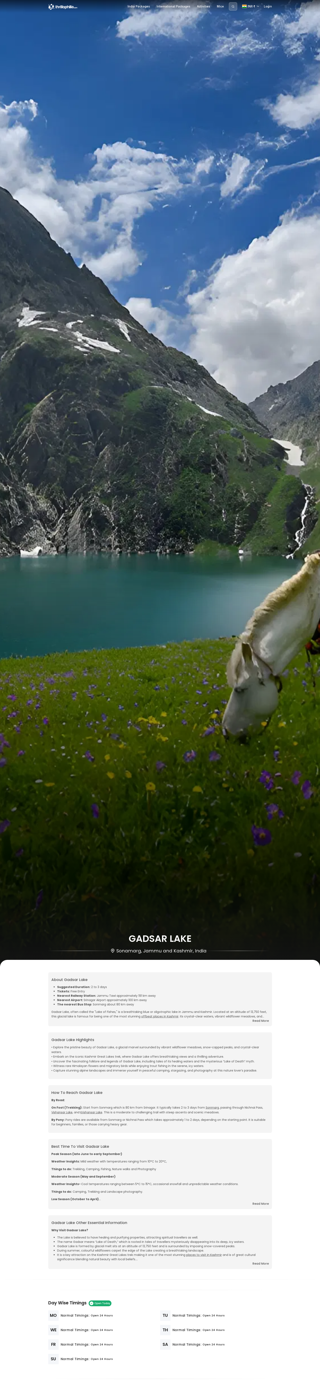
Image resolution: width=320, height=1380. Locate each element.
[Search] (233, 6)
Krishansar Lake (91, 1112)
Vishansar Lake (61, 1112)
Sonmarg (212, 1107)
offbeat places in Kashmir (160, 1016)
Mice (220, 6)
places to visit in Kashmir (204, 1255)
